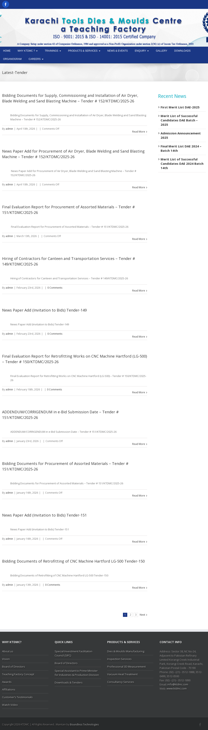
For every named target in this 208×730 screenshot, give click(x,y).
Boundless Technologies (84, 724)
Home (7, 50)
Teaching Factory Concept (18, 674)
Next (142, 614)
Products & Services (84, 50)
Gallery (161, 50)
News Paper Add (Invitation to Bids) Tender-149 (44, 310)
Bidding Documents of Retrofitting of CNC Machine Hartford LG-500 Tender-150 (73, 561)
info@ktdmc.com (177, 684)
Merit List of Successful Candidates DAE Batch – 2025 (179, 120)
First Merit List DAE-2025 (180, 107)
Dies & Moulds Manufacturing (125, 651)
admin (9, 128)
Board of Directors (13, 666)
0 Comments (54, 287)
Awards (7, 682)
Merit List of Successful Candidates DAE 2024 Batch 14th (182, 163)
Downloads (182, 50)
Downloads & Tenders (69, 682)
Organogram (12, 59)
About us (7, 651)
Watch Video (10, 705)
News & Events (117, 50)
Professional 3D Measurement (126, 666)
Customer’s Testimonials (17, 697)
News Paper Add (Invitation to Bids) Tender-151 (44, 515)
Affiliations (8, 689)
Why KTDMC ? (28, 50)
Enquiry (142, 50)
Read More (138, 131)
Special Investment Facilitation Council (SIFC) (73, 653)
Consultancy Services (120, 682)
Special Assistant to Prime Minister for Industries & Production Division (77, 673)
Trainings (53, 50)
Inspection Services (119, 659)
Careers (36, 59)
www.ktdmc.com (177, 688)
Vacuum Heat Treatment (122, 674)
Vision (6, 659)
